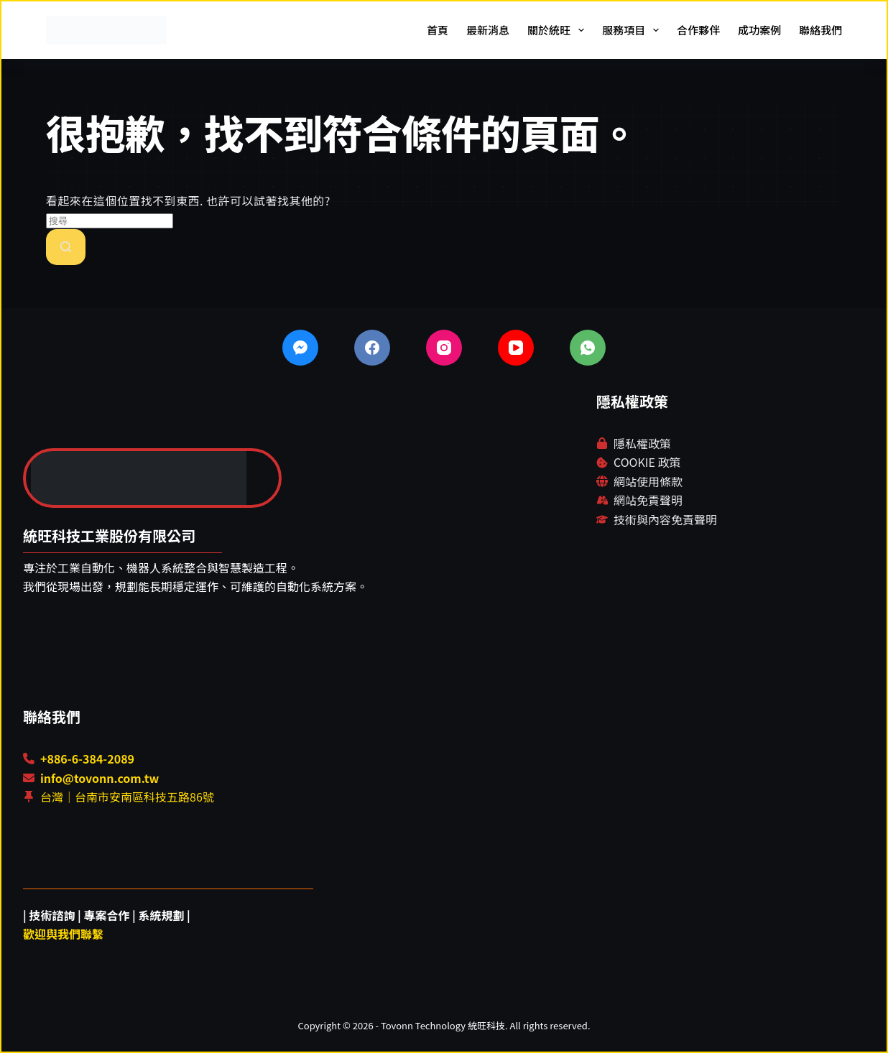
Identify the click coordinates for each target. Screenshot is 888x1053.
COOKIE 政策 (647, 461)
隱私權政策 (642, 443)
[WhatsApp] (588, 348)
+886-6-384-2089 (87, 758)
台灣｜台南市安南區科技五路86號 (127, 796)
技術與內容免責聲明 (665, 519)
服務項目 (633, 30)
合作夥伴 (698, 29)
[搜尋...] (109, 220)
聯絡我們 (820, 29)
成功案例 (759, 29)
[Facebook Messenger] (300, 348)
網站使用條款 (648, 481)
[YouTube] (516, 348)
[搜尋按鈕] (65, 247)
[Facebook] (372, 348)
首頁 (437, 29)
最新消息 (487, 29)
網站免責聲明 (648, 500)
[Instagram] (444, 348)
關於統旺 (558, 30)
